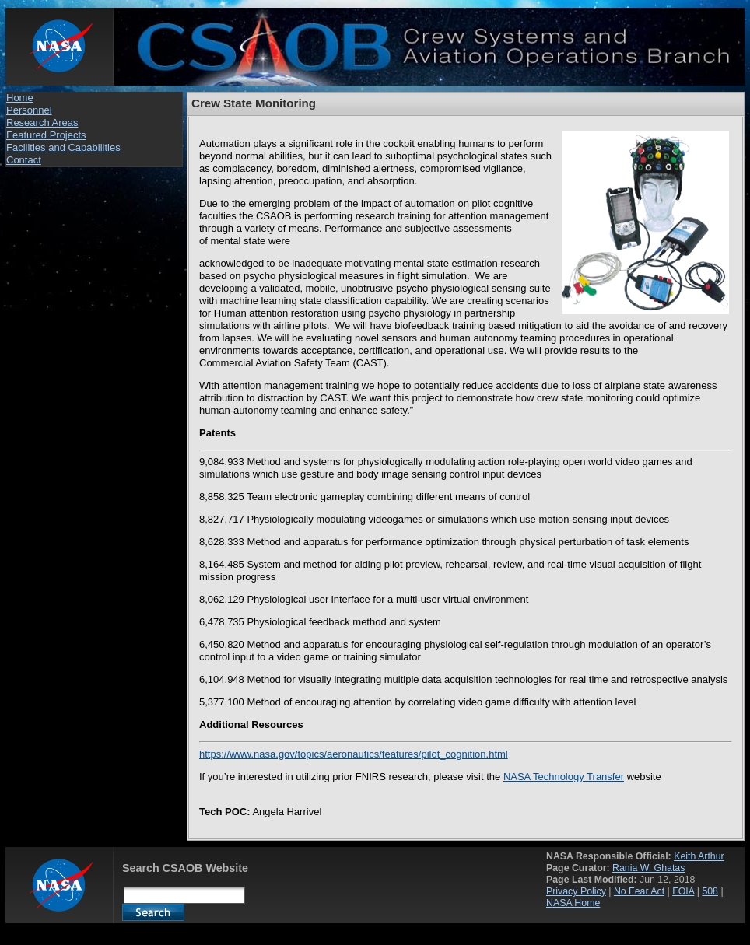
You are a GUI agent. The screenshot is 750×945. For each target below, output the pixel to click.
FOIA (683, 891)
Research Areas (42, 122)
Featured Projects (46, 135)
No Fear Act (639, 891)
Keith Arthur (699, 856)
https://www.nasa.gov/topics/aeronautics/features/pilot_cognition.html (353, 754)
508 (710, 891)
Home (19, 97)
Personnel (29, 110)
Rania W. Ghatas (648, 868)
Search (153, 912)
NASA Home (573, 903)
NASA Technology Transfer (563, 776)
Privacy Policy (576, 891)
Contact (23, 160)
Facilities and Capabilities (63, 147)
